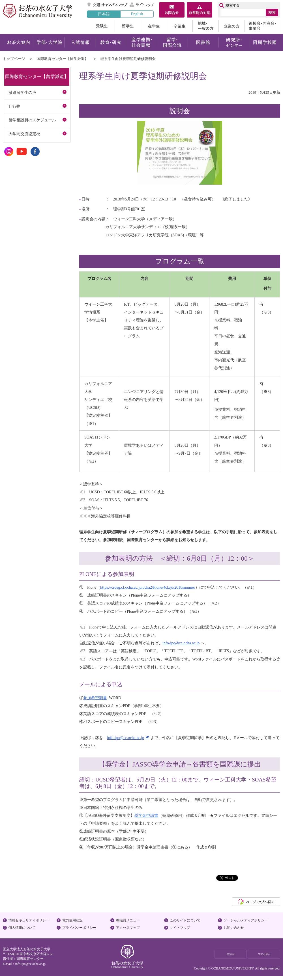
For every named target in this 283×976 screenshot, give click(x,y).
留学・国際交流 (172, 42)
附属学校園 (264, 42)
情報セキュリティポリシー (28, 920)
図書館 (203, 42)
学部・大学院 (49, 42)
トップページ (14, 59)
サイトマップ (142, 4)
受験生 (101, 26)
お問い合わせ (234, 927)
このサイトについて (185, 920)
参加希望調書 (95, 698)
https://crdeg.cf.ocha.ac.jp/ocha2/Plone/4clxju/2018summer (147, 587)
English (137, 14)
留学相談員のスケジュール (32, 120)
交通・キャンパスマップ (107, 4)
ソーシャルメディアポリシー (246, 920)
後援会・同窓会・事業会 (262, 26)
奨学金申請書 (146, 815)
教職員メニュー (128, 920)
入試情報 (80, 42)
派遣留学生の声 (22, 92)
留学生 (128, 26)
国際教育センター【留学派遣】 (62, 59)
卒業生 (179, 26)
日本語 (104, 14)
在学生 (154, 26)
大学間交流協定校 (24, 133)
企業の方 (231, 26)
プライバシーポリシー (79, 927)
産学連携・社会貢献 (141, 42)
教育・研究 (110, 42)
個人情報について (22, 927)
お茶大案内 (18, 42)
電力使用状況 (72, 920)
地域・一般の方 (205, 26)
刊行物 (14, 106)
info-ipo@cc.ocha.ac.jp (181, 643)
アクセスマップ (128, 927)
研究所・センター (233, 42)
